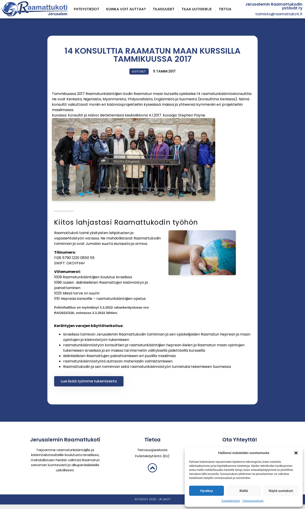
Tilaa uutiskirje (196, 9)
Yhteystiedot (86, 9)
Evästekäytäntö (231, 500)
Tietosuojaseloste (252, 500)
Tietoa (225, 9)
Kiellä (243, 491)
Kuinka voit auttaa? (126, 9)
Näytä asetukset (281, 491)
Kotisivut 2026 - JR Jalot (152, 499)
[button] (296, 453)
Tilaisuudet (164, 9)
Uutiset (139, 71)
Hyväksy (206, 491)
